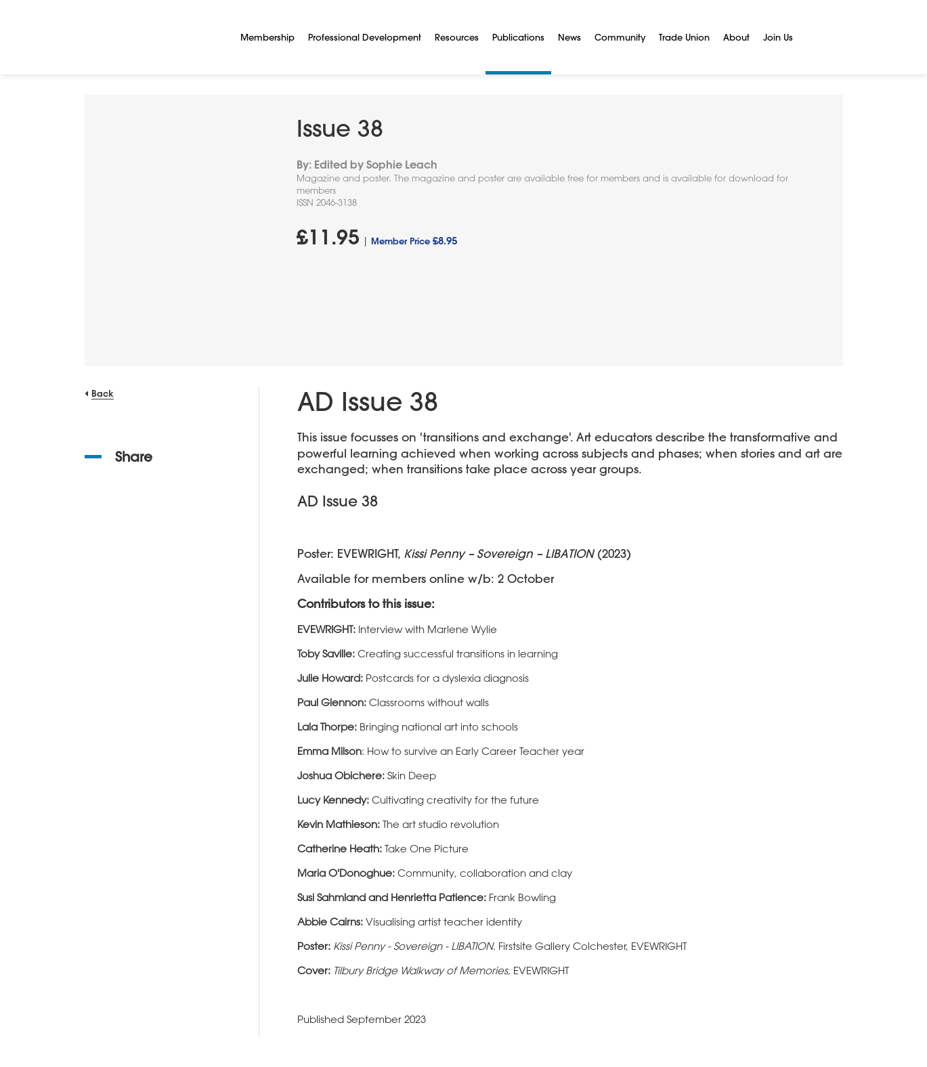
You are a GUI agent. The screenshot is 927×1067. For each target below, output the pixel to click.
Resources (457, 37)
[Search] (816, 37)
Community (620, 37)
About (736, 37)
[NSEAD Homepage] (152, 37)
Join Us (778, 37)
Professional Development (364, 37)
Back (102, 393)
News (569, 37)
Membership (267, 37)
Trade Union (684, 37)
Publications (518, 37)
